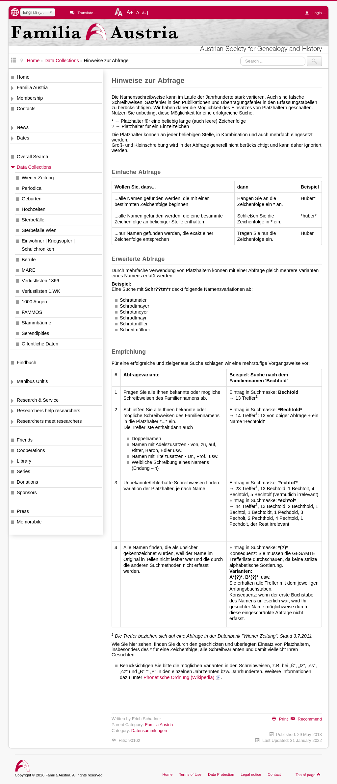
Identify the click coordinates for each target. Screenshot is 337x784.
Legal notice (251, 774)
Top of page (308, 774)
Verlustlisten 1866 (40, 280)
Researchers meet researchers (49, 421)
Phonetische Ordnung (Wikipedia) (178, 677)
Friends (25, 440)
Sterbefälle (33, 219)
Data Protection (221, 774)
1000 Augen (34, 301)
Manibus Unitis (32, 381)
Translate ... (87, 13)
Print (280, 719)
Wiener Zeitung (38, 177)
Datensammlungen (149, 730)
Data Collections (34, 167)
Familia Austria (32, 87)
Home (23, 77)
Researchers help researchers (48, 410)
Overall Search (32, 156)
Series (23, 471)
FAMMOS (32, 312)
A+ (129, 12)
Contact (274, 774)
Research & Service (38, 400)
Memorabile (29, 521)
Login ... (317, 13)
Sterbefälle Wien (39, 230)
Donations (27, 482)
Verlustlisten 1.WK (41, 291)
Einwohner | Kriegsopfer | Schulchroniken (48, 245)
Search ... (240, 56)
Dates (23, 137)
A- (144, 13)
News (23, 127)
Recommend (306, 719)
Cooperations (31, 450)
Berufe (29, 259)
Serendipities (35, 333)
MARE (29, 270)
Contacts (26, 108)
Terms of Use (190, 774)
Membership (30, 98)
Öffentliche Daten (40, 343)
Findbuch (26, 362)
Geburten (31, 198)
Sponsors (27, 492)
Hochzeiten (33, 209)
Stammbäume (36, 322)
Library (24, 461)
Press (23, 511)
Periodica (31, 188)
